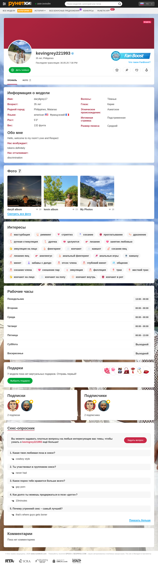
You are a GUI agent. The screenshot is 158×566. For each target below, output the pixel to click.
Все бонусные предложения (65, 10)
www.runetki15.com (38, 554)
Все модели (9, 11)
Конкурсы (88, 11)
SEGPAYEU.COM (79, 554)
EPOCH (68, 554)
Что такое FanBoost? (139, 62)
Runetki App (104, 10)
